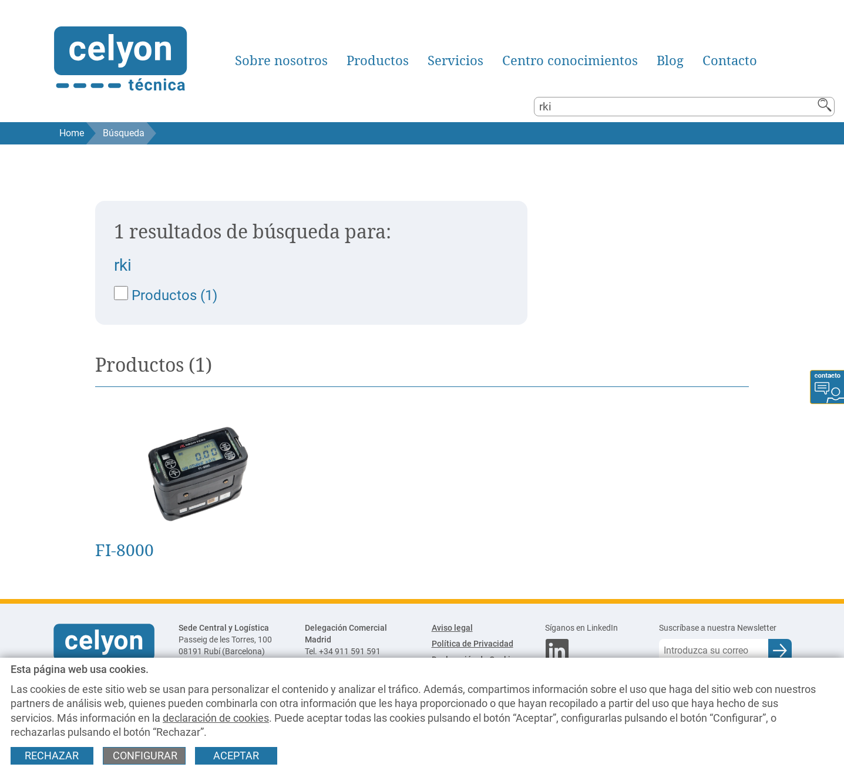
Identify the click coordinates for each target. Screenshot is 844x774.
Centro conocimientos (570, 60)
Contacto (729, 60)
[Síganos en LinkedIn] (592, 628)
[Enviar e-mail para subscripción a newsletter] (780, 650)
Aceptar (236, 756)
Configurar (145, 756)
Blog (670, 60)
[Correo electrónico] (713, 650)
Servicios (455, 60)
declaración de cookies (216, 718)
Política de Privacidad (472, 644)
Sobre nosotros (281, 60)
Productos (378, 60)
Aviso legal (452, 628)
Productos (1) (165, 295)
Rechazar (52, 756)
